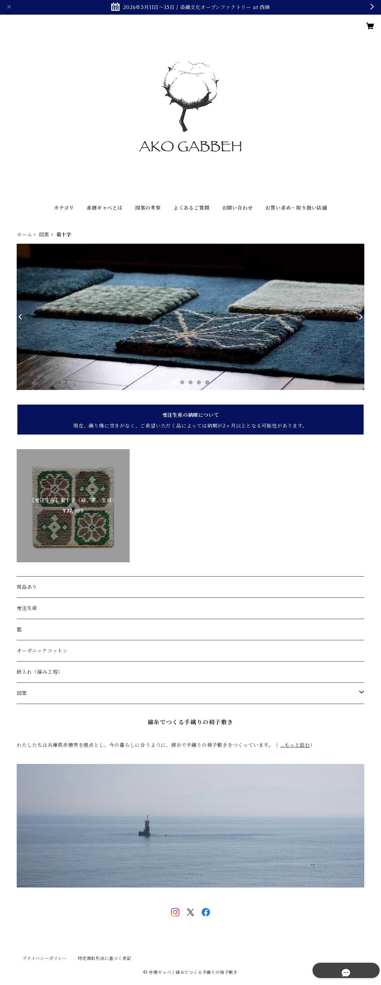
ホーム (24, 235)
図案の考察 (148, 208)
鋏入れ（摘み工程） (40, 672)
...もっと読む (295, 745)
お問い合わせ (237, 208)
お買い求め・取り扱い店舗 (296, 208)
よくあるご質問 (191, 208)
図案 (44, 235)
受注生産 (27, 608)
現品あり (27, 587)
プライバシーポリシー (44, 958)
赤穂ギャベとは (105, 208)
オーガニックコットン (42, 651)
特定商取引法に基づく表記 (104, 958)
